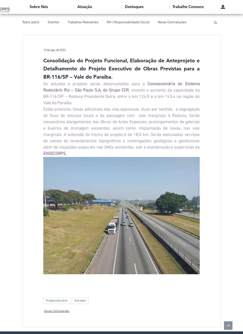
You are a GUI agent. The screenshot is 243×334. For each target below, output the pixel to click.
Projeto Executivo (56, 301)
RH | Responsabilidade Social (128, 22)
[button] (50, 6)
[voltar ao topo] (228, 325)
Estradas (80, 301)
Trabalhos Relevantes (83, 22)
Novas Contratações (172, 22)
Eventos (53, 22)
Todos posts (30, 22)
